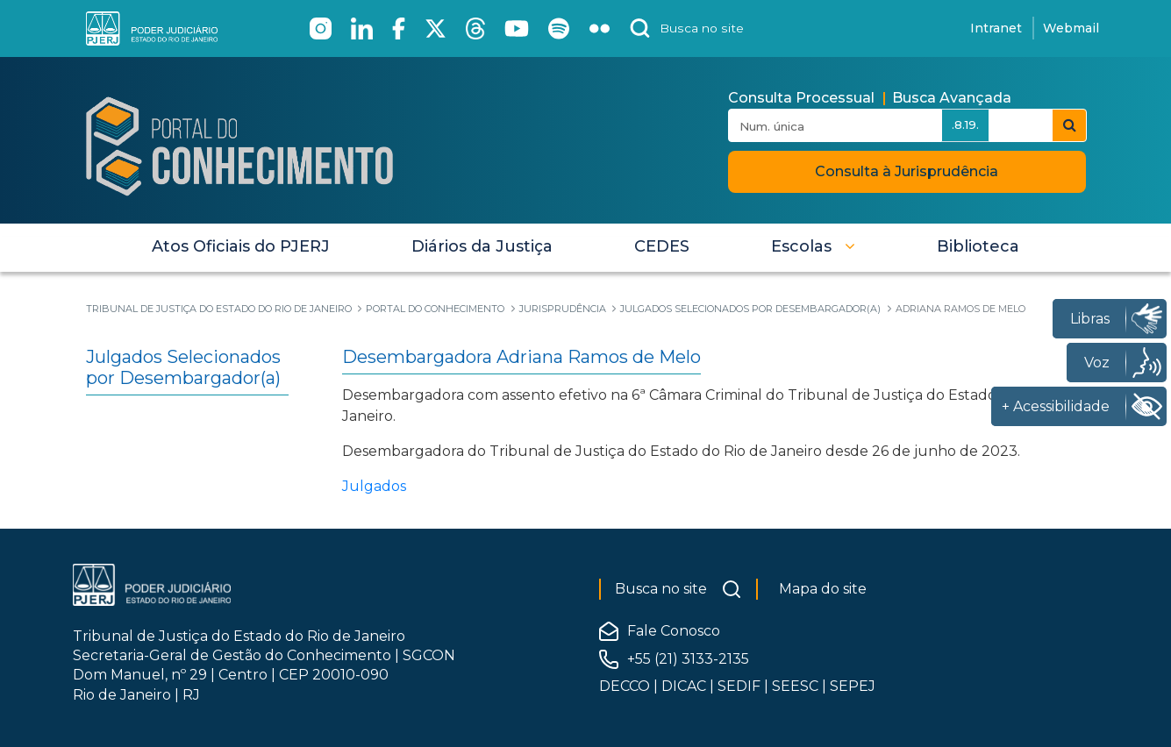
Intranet (996, 28)
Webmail (1071, 28)
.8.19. (965, 124)
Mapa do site (823, 588)
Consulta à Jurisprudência (906, 171)
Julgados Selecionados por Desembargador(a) (183, 367)
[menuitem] (241, 246)
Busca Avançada (951, 97)
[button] (813, 246)
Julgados (374, 486)
